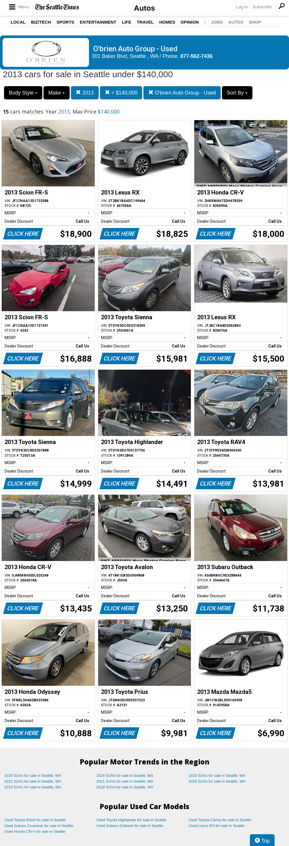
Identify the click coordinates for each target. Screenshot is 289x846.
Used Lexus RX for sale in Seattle (216, 826)
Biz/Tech (41, 22)
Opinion (189, 22)
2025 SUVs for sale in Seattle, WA (32, 775)
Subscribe (262, 6)
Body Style (23, 93)
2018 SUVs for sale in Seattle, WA (124, 787)
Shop (255, 22)
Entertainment (98, 22)
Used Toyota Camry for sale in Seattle (220, 820)
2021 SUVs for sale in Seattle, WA (124, 781)
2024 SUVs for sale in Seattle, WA (124, 775)
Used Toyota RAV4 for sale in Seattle (35, 820)
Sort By (237, 93)
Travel (145, 22)
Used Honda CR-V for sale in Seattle (34, 831)
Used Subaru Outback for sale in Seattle (129, 826)
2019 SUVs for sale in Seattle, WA (32, 787)
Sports (65, 22)
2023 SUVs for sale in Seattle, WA (217, 775)
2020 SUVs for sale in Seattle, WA (217, 781)
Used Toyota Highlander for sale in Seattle (131, 820)
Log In (242, 6)
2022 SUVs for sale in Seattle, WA (32, 781)
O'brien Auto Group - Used (182, 93)
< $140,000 (121, 93)
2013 (85, 93)
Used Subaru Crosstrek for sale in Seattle (38, 826)
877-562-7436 (196, 56)
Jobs (217, 22)
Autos (144, 8)
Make (56, 93)
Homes (167, 22)
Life (126, 22)
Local (18, 22)
